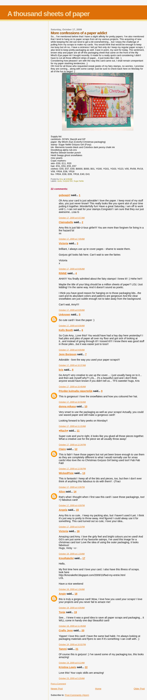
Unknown (64, 314)
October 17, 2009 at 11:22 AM (72, 426)
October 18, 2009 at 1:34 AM (72, 589)
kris (61, 369)
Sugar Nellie (79, 181)
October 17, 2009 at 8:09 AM (72, 310)
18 (75, 593)
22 (86, 667)
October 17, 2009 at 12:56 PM (72, 469)
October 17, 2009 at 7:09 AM (72, 239)
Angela (63, 509)
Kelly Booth (66, 330)
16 (78, 531)
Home (98, 688)
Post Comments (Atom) (77, 695)
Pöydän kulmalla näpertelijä (75, 391)
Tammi (63, 648)
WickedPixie (66, 473)
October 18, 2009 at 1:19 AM (72, 554)
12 (75, 449)
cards (59, 181)
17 (83, 558)
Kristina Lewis (67, 667)
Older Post (139, 688)
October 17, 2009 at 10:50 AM (72, 402)
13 (83, 473)
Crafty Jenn (66, 630)
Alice (62, 491)
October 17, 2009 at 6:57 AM (72, 218)
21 (76, 648)
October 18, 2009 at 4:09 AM (72, 608)
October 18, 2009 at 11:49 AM (72, 626)
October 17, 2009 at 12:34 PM (72, 445)
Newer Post (57, 688)
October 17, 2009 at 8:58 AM (72, 326)
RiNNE (63, 273)
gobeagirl (64, 195)
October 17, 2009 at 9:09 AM (72, 350)
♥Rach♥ (63, 430)
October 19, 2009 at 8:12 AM (72, 663)
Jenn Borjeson (67, 354)
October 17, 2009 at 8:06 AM (72, 269)
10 (85, 406)
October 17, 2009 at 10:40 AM (72, 386)
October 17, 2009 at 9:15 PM (72, 527)
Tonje (62, 612)
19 (75, 612)
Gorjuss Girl (68, 181)
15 (77, 509)
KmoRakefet (66, 558)
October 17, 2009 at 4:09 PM (72, 505)
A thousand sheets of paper (48, 14)
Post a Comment (58, 684)
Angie (62, 593)
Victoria (63, 243)
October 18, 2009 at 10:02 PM (72, 644)
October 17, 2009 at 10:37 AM (72, 365)
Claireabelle (66, 222)
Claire (62, 449)
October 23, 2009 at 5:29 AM (72, 678)
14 (75, 491)
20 (82, 630)
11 (78, 430)
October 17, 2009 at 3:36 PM (72, 487)
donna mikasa (67, 406)
